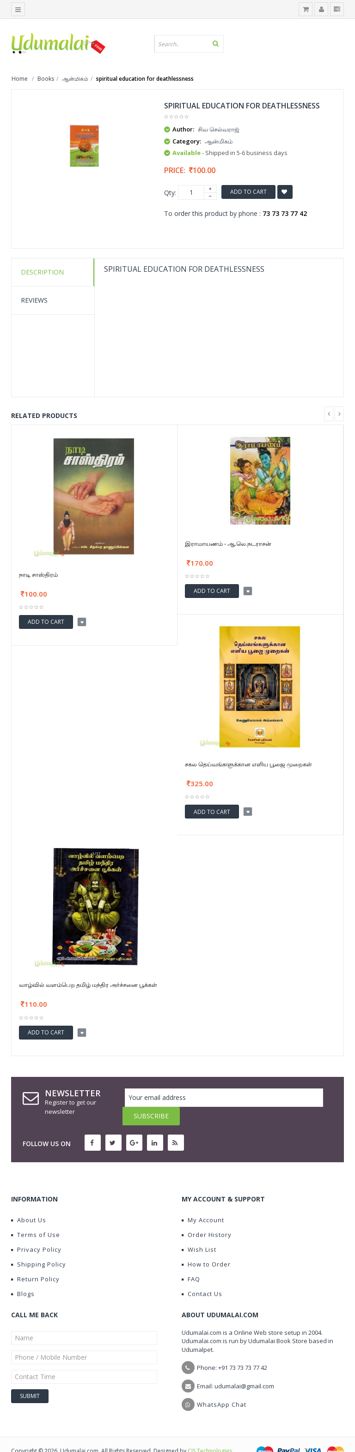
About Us (28, 1201)
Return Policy (35, 1260)
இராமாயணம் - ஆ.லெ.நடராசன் (228, 543)
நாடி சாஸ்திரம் (38, 574)
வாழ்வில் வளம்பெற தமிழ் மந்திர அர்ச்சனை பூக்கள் (88, 984)
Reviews (34, 300)
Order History (207, 1216)
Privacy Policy (36, 1231)
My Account (203, 1201)
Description (42, 272)
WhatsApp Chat (221, 1386)
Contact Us (202, 1275)
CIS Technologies (210, 1432)
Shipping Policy (38, 1246)
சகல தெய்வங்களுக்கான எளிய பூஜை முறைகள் (248, 764)
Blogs (23, 1275)
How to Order (206, 1246)
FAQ (191, 1260)
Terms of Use (35, 1216)
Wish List (199, 1231)
